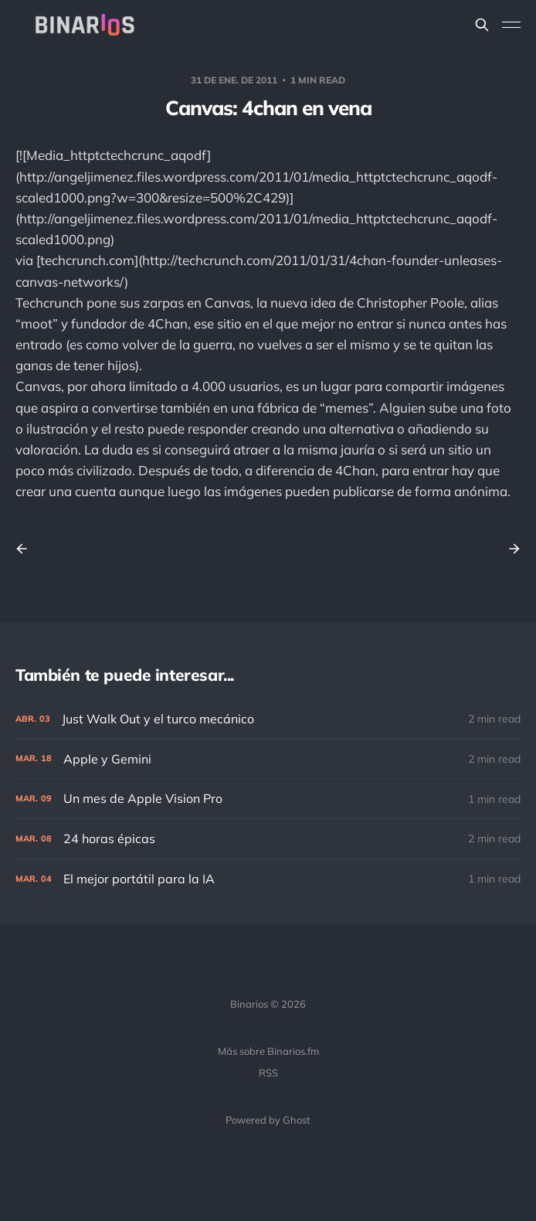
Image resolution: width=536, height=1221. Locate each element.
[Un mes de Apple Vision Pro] (268, 798)
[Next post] (509, 548)
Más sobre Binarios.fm (268, 1051)
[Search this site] (482, 24)
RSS (268, 1072)
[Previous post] (27, 548)
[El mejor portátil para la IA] (268, 879)
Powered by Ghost (268, 1120)
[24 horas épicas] (268, 839)
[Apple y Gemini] (268, 759)
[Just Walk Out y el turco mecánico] (268, 719)
